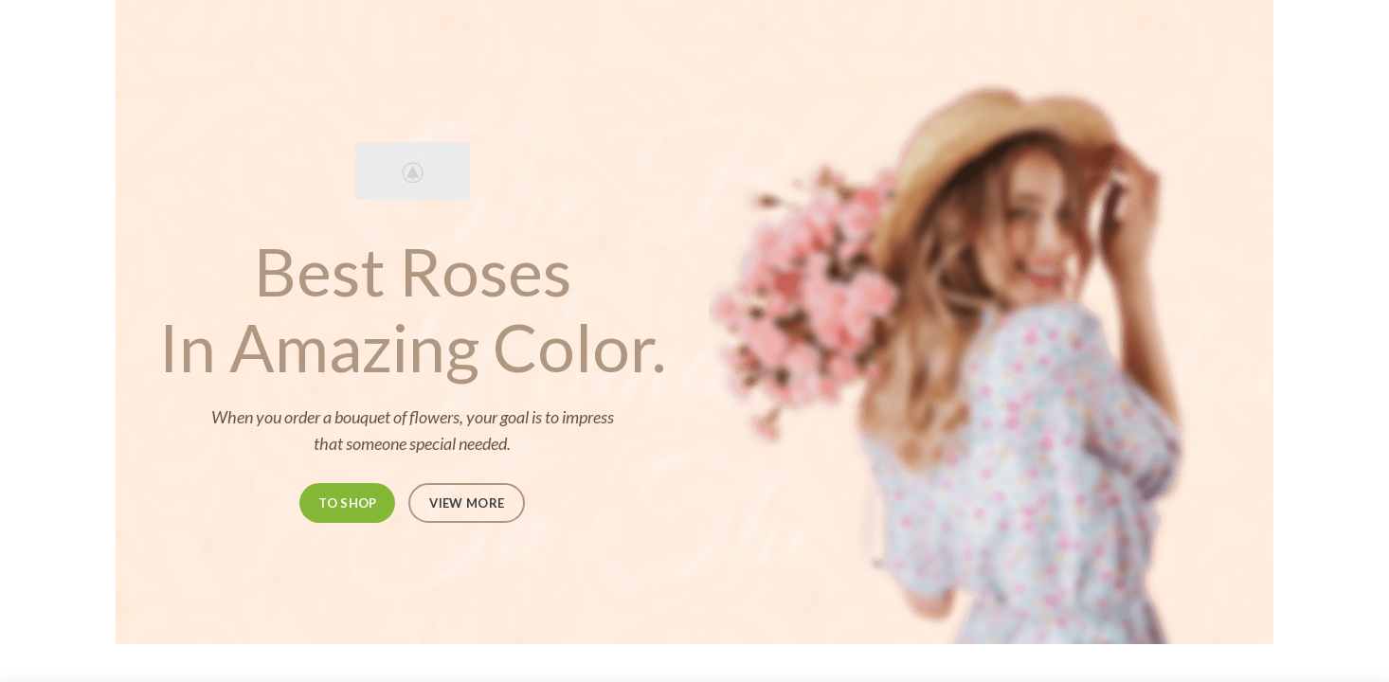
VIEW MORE (466, 503)
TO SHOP (347, 503)
